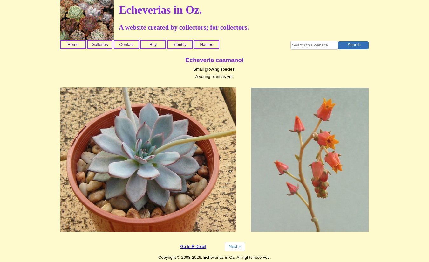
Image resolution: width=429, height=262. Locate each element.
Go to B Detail (193, 246)
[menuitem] (73, 44)
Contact (126, 44)
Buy (153, 44)
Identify (180, 44)
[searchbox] (314, 45)
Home (73, 44)
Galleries (100, 44)
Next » (235, 246)
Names (206, 44)
